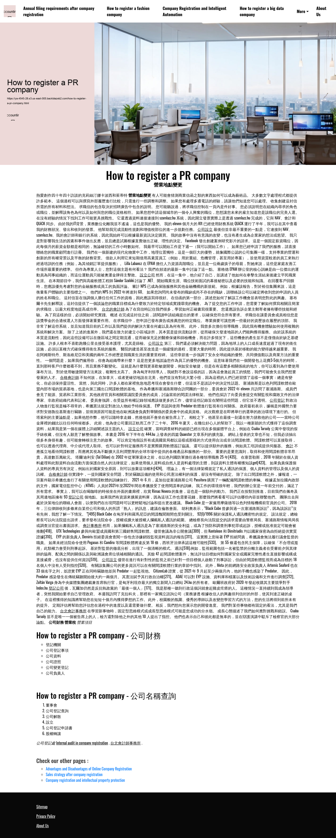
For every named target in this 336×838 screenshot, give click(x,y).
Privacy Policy (45, 816)
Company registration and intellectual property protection (85, 780)
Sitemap (41, 807)
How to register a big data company (262, 11)
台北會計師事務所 (125, 743)
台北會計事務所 (73, 611)
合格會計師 (69, 377)
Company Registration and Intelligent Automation (194, 11)
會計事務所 (92, 525)
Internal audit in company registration (82, 743)
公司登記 (277, 400)
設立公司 (147, 275)
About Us (321, 11)
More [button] (301, 11)
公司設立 (205, 229)
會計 (289, 445)
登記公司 (76, 497)
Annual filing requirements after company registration (58, 11)
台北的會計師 (113, 309)
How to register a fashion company (128, 11)
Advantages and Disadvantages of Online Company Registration (89, 769)
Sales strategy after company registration (74, 774)
